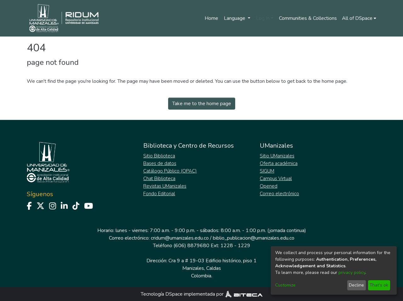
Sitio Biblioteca (159, 156)
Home (211, 18)
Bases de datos (159, 163)
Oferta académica (279, 163)
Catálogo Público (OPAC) (170, 171)
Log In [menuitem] (263, 18)
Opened (268, 186)
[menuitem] (359, 18)
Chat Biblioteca (159, 178)
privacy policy (351, 272)
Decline (356, 285)
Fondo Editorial (159, 193)
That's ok (379, 285)
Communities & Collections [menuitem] (308, 18)
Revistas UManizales (164, 186)
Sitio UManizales (277, 156)
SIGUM (267, 171)
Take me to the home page (201, 103)
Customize (285, 285)
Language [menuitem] (235, 18)
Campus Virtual (276, 178)
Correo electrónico (279, 193)
